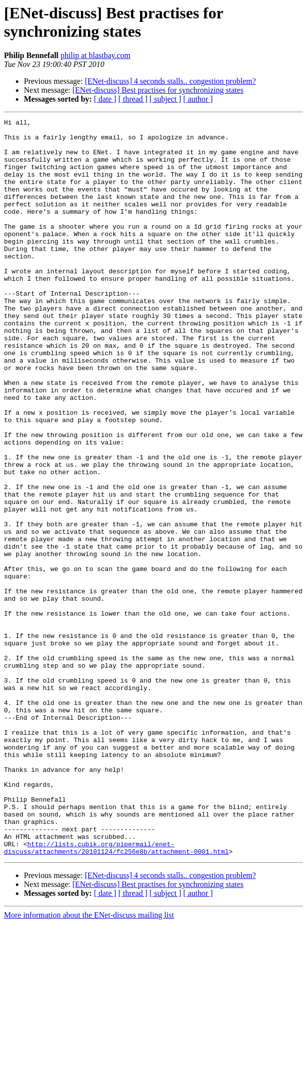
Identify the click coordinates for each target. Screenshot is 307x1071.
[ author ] (198, 99)
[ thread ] (133, 99)
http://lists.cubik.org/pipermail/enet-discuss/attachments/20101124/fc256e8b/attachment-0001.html (116, 994)
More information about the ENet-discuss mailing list (89, 1062)
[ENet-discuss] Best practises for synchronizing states (158, 90)
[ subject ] (165, 99)
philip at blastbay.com (96, 55)
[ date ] (105, 99)
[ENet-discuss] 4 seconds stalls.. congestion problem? (170, 81)
